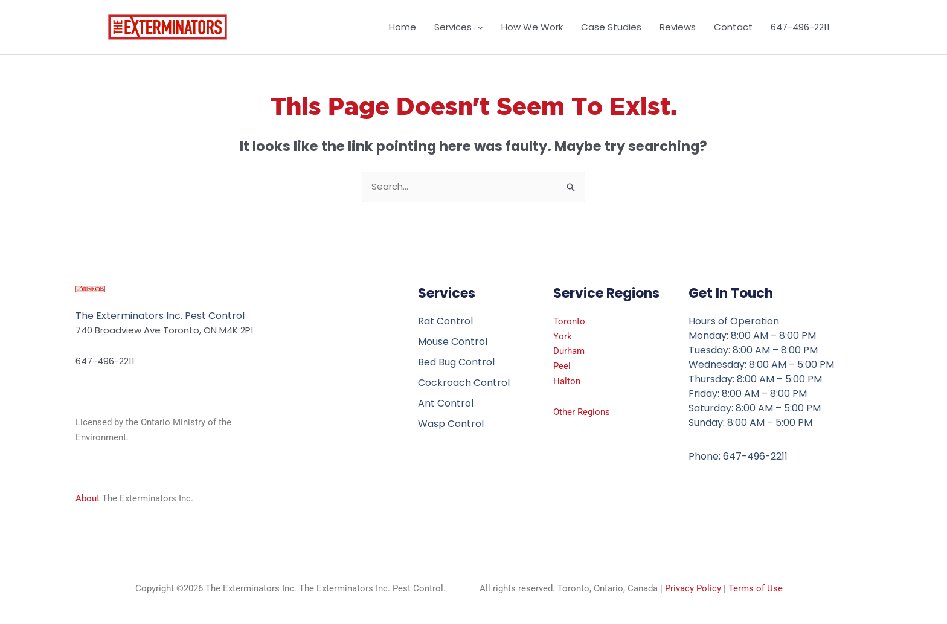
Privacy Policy (693, 588)
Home (402, 27)
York (562, 336)
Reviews (678, 27)
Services (453, 27)
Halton (566, 381)
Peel (562, 366)
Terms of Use (755, 588)
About (87, 498)
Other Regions (581, 412)
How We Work (532, 27)
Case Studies (611, 27)
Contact (733, 27)
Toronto (569, 321)
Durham (569, 351)
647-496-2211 (800, 27)
